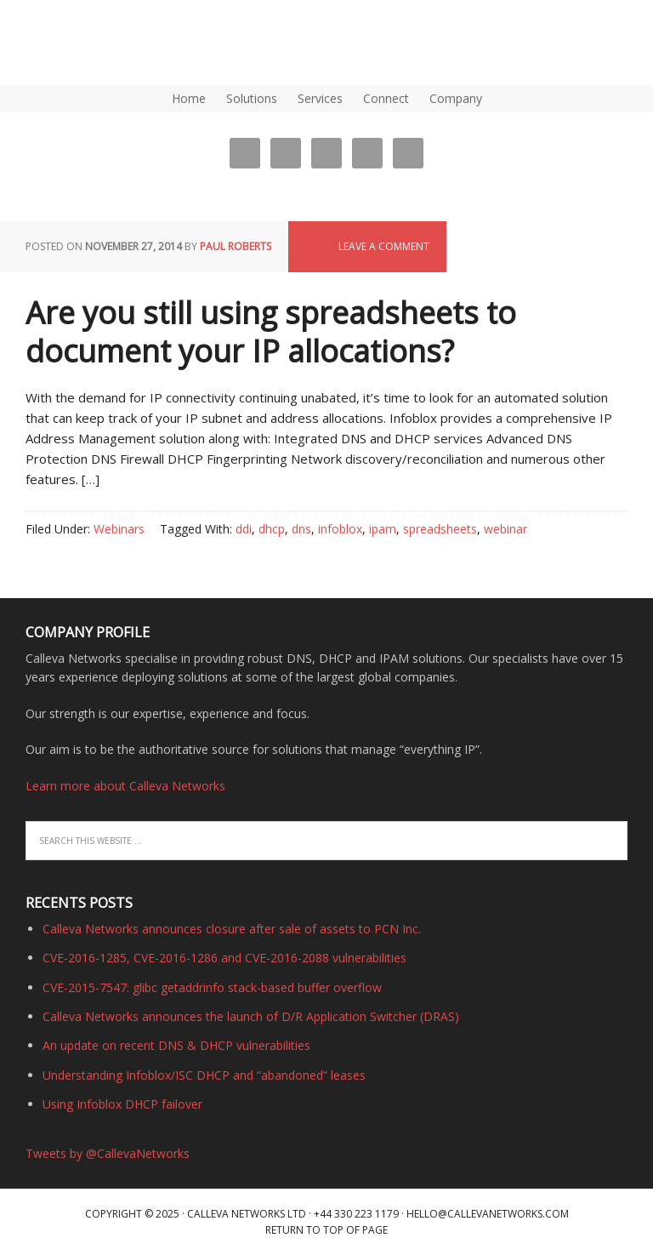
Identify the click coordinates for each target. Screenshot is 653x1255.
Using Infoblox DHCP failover (122, 1104)
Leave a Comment (383, 246)
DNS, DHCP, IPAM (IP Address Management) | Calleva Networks (81, 42)
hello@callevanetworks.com (487, 1214)
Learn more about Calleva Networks (125, 786)
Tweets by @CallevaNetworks (108, 1153)
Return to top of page (326, 1230)
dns (301, 529)
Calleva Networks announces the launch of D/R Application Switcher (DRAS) (251, 1016)
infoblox (340, 529)
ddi (244, 529)
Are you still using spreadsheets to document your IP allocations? (271, 332)
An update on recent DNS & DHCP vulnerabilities (176, 1045)
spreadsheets (440, 529)
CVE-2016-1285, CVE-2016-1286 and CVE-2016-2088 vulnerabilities (224, 958)
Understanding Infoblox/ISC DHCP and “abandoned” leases (204, 1075)
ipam (382, 529)
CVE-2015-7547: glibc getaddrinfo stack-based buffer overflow (212, 987)
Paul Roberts (235, 246)
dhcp (271, 529)
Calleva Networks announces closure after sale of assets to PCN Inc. (232, 929)
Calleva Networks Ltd (246, 1214)
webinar (505, 529)
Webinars (119, 529)
